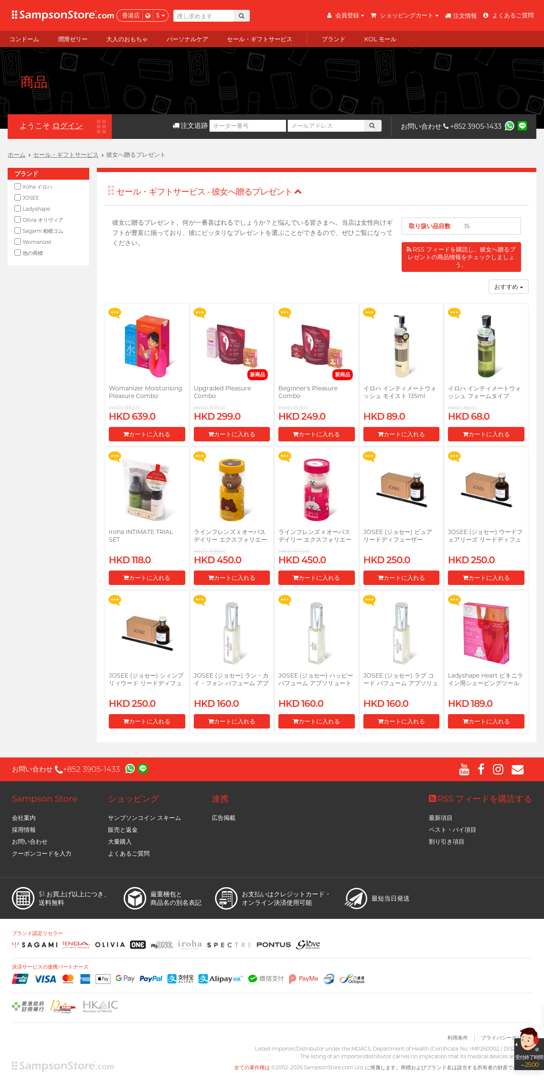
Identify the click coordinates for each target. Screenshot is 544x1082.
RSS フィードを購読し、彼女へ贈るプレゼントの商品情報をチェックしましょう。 (461, 257)
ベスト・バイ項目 (452, 829)
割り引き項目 (447, 841)
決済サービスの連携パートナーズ (50, 966)
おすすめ (508, 287)
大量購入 (120, 841)
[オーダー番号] (248, 126)
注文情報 (461, 16)
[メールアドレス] (326, 126)
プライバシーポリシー (506, 1037)
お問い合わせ (30, 841)
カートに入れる (146, 434)
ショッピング (133, 799)
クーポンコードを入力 (41, 853)
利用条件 (458, 1037)
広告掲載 (223, 818)
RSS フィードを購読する (480, 799)
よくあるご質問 (129, 853)
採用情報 (24, 829)
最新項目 (441, 818)
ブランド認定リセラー (37, 933)
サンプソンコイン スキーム (144, 818)
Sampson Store (44, 799)
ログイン (67, 125)
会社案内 (24, 818)
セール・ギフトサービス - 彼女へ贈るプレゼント (209, 191)
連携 (220, 799)
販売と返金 (123, 829)
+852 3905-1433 (472, 126)
